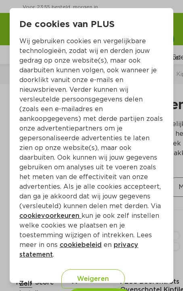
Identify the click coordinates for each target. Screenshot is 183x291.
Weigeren (93, 279)
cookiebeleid (81, 245)
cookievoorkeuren (50, 215)
